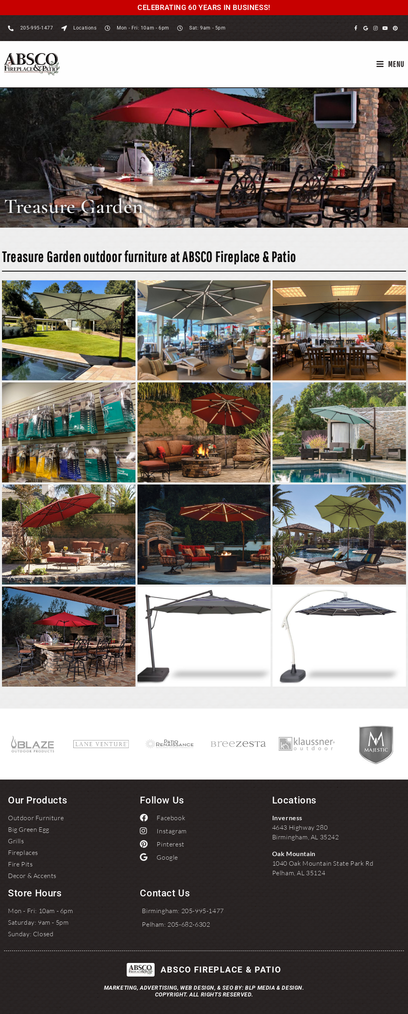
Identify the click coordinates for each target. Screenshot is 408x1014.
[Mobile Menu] (390, 64)
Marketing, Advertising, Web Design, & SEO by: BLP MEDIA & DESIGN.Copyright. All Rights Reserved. (204, 991)
